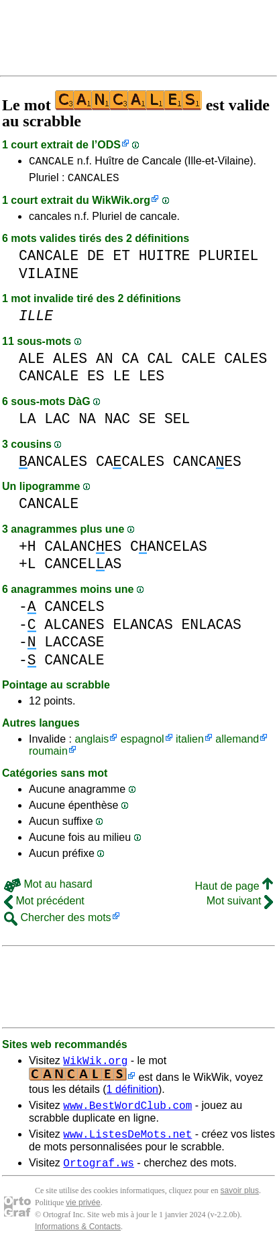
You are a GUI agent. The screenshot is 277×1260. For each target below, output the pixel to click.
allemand (237, 743)
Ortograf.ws (98, 1174)
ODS (109, 144)
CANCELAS (168, 550)
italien (190, 743)
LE (121, 380)
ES (96, 380)
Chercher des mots (57, 921)
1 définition (132, 1095)
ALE (31, 362)
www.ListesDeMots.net (127, 1143)
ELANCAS (142, 628)
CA (130, 362)
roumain (48, 755)
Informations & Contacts (78, 1238)
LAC (57, 422)
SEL (177, 422)
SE (147, 422)
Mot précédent (44, 904)
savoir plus (240, 1202)
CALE (199, 362)
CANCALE (51, 162)
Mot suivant (240, 904)
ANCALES (53, 465)
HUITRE (164, 259)
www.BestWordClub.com (127, 1113)
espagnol (142, 743)
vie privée (83, 1214)
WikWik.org (121, 204)
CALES (245, 362)
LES (151, 380)
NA (87, 422)
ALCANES (74, 628)
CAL (159, 362)
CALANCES (82, 550)
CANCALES (93, 181)
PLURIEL (228, 259)
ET (121, 259)
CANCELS (74, 610)
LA (27, 422)
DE (96, 259)
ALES (70, 362)
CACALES (130, 465)
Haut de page (234, 890)
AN (104, 362)
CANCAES (207, 465)
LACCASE (74, 646)
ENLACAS (211, 628)
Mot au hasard (48, 888)
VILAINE (48, 277)
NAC (117, 422)
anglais (91, 743)
